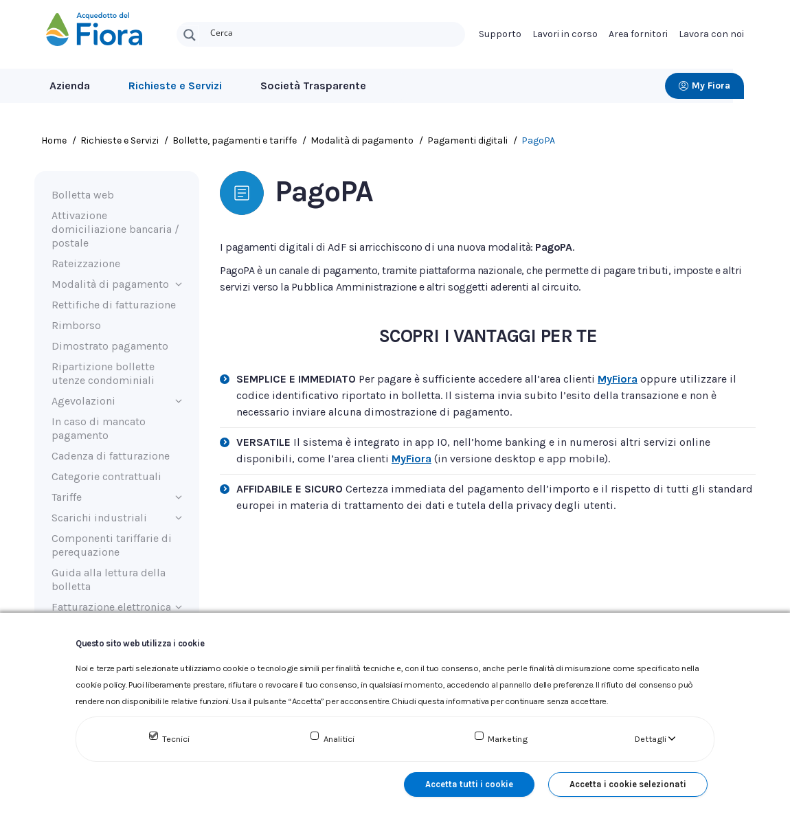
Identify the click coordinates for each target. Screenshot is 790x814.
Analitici (339, 739)
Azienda (69, 85)
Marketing (508, 739)
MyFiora (617, 383)
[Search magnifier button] (189, 35)
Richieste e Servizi (175, 85)
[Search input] (334, 31)
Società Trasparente (313, 85)
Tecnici (176, 739)
